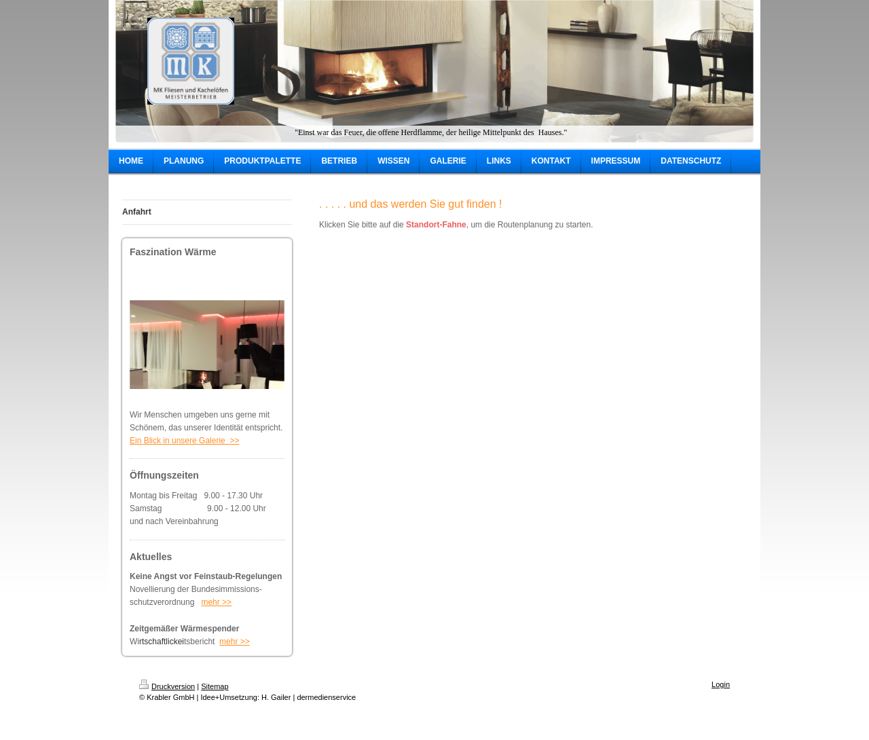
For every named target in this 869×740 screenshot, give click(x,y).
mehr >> (216, 602)
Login (720, 684)
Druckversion (167, 686)
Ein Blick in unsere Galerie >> (184, 440)
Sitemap (214, 686)
